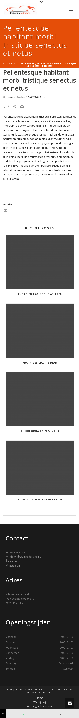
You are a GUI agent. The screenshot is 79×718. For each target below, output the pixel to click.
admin (11, 97)
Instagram (15, 565)
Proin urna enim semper (40, 431)
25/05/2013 (33, 97)
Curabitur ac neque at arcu (40, 294)
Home (6, 63)
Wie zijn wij (39, 702)
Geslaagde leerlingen (39, 706)
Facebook (14, 561)
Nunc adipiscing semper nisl (40, 499)
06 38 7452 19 (17, 552)
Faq (15, 63)
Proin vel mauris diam (40, 362)
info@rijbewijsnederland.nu (25, 556)
